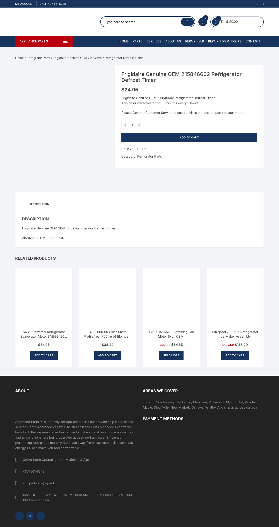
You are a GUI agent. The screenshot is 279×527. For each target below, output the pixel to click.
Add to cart (189, 137)
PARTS (138, 41)
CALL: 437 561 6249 (53, 3)
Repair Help (194, 41)
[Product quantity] (132, 125)
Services (154, 41)
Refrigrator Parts (38, 58)
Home (124, 41)
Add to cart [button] (43, 355)
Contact (252, 41)
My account (24, 3)
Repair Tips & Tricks (224, 41)
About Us (173, 41)
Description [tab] (39, 204)
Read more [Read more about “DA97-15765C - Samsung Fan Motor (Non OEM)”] (171, 355)
